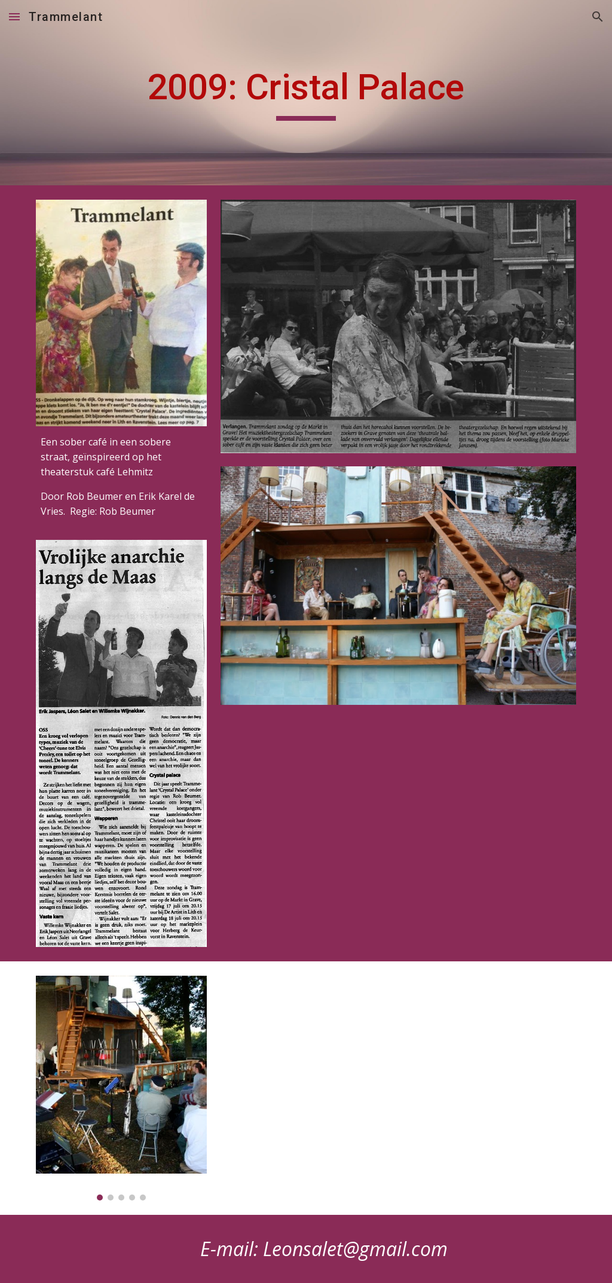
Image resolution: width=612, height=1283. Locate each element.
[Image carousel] (121, 1088)
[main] (306, 93)
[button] (14, 16)
